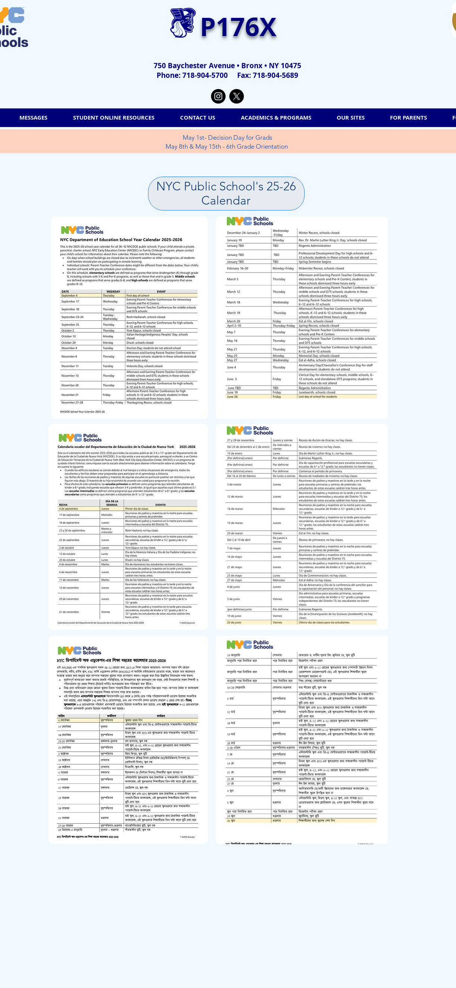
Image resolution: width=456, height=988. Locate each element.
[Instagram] (218, 96)
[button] (350, 117)
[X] (236, 96)
